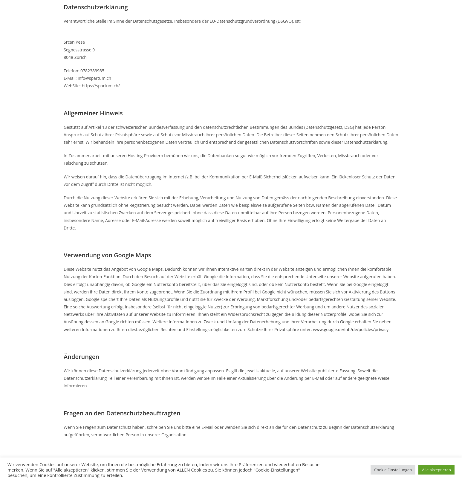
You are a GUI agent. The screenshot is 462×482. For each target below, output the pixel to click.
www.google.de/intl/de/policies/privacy (350, 329)
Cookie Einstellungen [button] (393, 469)
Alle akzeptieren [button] (436, 469)
